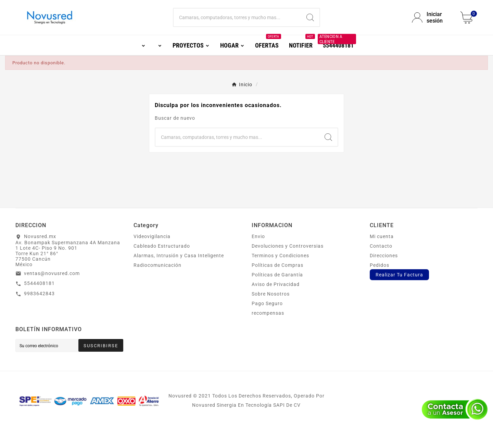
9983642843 (39, 293)
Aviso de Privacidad (276, 284)
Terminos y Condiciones (280, 255)
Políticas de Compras (277, 265)
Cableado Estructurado (162, 246)
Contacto (381, 246)
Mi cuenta (382, 236)
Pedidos (379, 265)
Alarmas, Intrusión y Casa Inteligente (179, 255)
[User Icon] (432, 17)
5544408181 (39, 283)
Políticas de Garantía (277, 274)
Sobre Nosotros (271, 294)
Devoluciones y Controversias (288, 246)
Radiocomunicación (157, 265)
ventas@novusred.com (52, 273)
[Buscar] (237, 17)
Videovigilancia (152, 236)
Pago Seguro (267, 303)
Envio (258, 236)
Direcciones (384, 255)
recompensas (268, 313)
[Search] (310, 17)
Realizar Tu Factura (399, 274)
